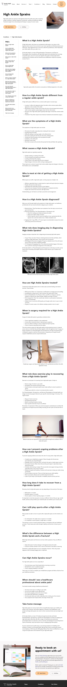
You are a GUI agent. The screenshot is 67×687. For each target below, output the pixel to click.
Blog (44, 4)
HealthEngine (44, 661)
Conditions (6, 37)
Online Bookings (43, 655)
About (18, 4)
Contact (55, 4)
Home (13, 4)
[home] (6, 4)
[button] (24, 4)
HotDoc (37, 661)
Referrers (49, 4)
